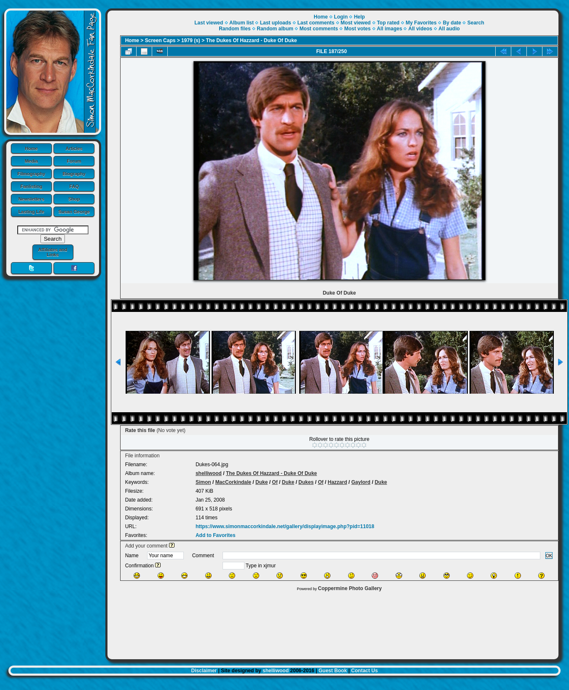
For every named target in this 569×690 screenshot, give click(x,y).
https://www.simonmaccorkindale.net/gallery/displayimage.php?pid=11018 (285, 526)
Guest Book (333, 671)
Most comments (319, 29)
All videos (420, 29)
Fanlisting (31, 186)
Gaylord (361, 482)
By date (452, 23)
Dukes (306, 482)
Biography (74, 173)
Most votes (357, 29)
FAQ (74, 186)
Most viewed (355, 23)
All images (389, 29)
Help (359, 17)
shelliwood (209, 473)
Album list (241, 23)
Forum (74, 161)
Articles (74, 148)
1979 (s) (190, 40)
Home (31, 148)
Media (31, 161)
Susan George (74, 211)
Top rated (388, 23)
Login (341, 17)
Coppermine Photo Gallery (349, 588)
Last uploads (275, 23)
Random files (234, 29)
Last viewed (208, 23)
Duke (261, 482)
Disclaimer (204, 671)
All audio (449, 29)
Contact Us (364, 671)
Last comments (315, 23)
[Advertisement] (333, 623)
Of (274, 482)
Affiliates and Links (52, 252)
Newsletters (31, 198)
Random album (275, 29)
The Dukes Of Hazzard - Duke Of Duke (251, 40)
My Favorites (421, 23)
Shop (74, 198)
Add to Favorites (216, 535)
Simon (203, 482)
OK (549, 555)
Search (475, 23)
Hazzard (337, 482)
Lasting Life (31, 211)
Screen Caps (160, 40)
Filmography (31, 173)
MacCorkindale (233, 482)
